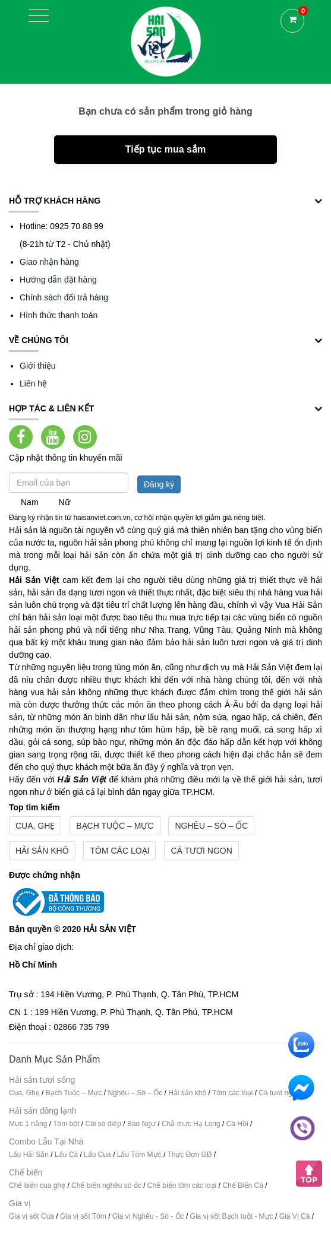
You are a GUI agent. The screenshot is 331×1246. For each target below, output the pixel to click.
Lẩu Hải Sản (29, 1154)
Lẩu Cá (66, 1154)
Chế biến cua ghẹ (37, 1185)
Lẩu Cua (97, 1154)
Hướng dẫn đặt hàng (58, 279)
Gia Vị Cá (294, 1216)
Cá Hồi (238, 1124)
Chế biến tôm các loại (181, 1185)
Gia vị (20, 1203)
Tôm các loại (119, 850)
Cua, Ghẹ (35, 825)
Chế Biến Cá (242, 1185)
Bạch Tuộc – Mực (114, 825)
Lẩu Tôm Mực (139, 1154)
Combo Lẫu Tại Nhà (46, 1141)
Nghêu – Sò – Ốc (211, 825)
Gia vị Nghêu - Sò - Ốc (148, 1216)
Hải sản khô (42, 850)
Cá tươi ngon (201, 850)
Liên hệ (33, 383)
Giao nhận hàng (49, 262)
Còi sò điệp (103, 1124)
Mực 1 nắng (28, 1124)
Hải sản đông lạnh (43, 1110)
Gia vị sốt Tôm (83, 1216)
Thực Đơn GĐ (189, 1154)
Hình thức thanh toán (58, 315)
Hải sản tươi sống (42, 1080)
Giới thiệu (38, 365)
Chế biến (25, 1172)
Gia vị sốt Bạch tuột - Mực (231, 1216)
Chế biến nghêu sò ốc (106, 1185)
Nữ (64, 502)
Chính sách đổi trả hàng (64, 297)
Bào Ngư (141, 1124)
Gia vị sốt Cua (31, 1216)
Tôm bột (66, 1124)
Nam (30, 502)
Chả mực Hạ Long (191, 1124)
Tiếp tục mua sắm (165, 149)
